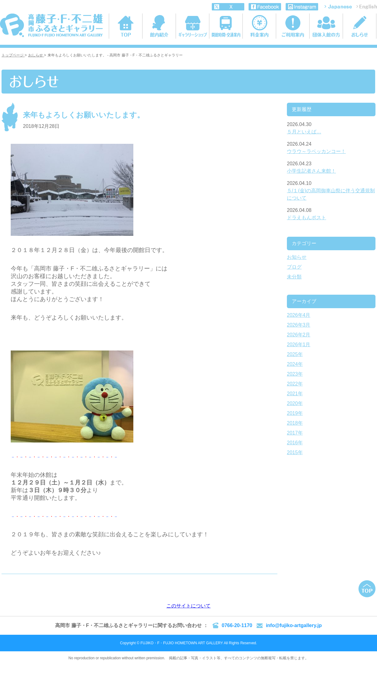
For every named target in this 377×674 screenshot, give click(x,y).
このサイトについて (188, 605)
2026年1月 (298, 344)
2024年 (295, 364)
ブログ (294, 267)
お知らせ (297, 257)
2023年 (295, 374)
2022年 (295, 383)
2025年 (295, 354)
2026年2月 (298, 334)
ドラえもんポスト (306, 217)
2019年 (295, 413)
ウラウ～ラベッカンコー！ (316, 151)
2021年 (295, 393)
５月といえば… (304, 131)
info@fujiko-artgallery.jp (294, 625)
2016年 (295, 442)
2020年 (295, 403)
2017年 (295, 432)
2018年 (295, 423)
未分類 (294, 276)
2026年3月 (298, 324)
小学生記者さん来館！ (311, 171)
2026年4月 (298, 315)
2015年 (295, 452)
